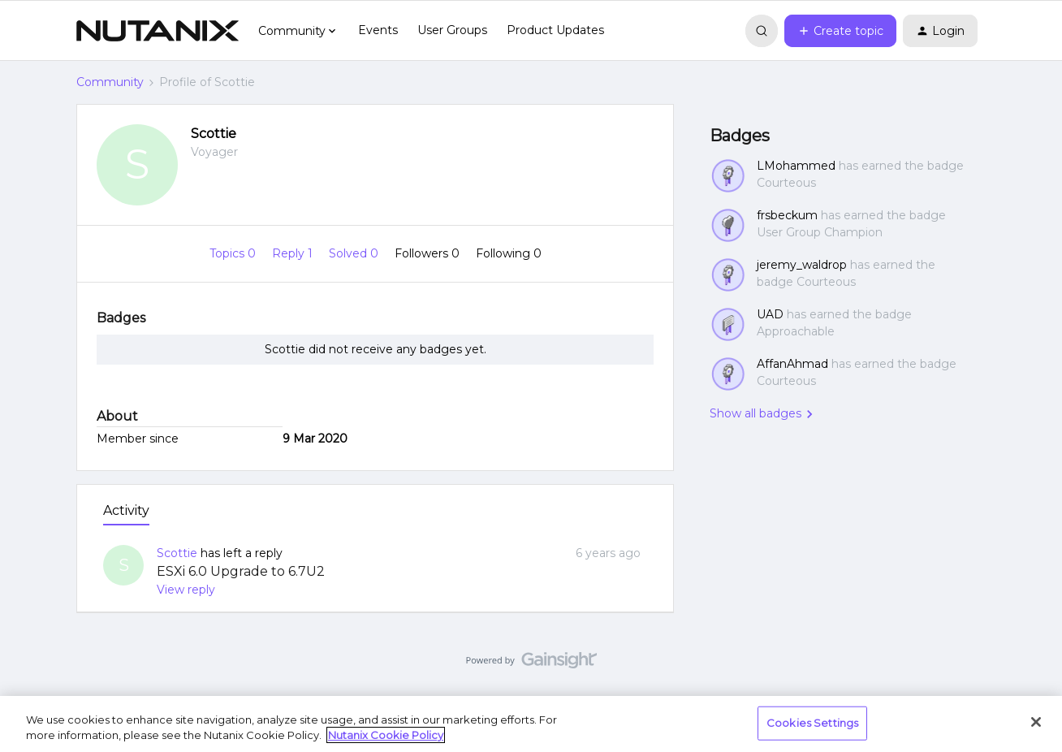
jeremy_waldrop (802, 264)
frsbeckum (787, 215)
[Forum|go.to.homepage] (157, 31)
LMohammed (796, 165)
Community (110, 82)
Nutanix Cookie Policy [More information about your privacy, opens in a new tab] (385, 734)
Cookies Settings (812, 722)
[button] (840, 31)
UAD (770, 314)
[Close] (1036, 722)
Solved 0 (355, 253)
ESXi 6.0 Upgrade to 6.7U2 (241, 571)
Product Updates (555, 30)
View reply (186, 589)
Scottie (213, 133)
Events (378, 30)
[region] (531, 724)
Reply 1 (294, 253)
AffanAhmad (792, 364)
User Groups (452, 30)
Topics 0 (234, 253)
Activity (126, 510)
